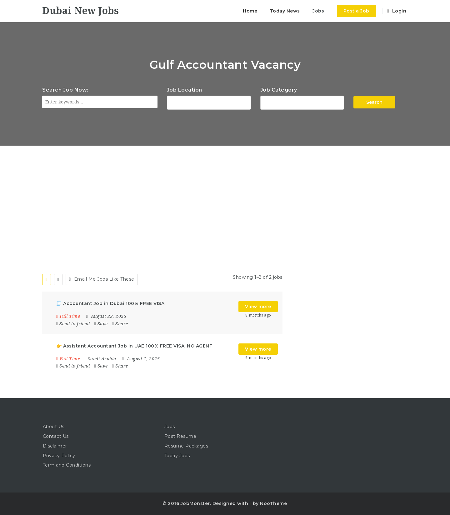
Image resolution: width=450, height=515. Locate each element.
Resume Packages (186, 446)
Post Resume (180, 436)
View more (258, 306)
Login (396, 11)
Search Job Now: (65, 90)
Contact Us (56, 436)
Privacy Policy (59, 455)
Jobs (318, 11)
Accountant (302, 102)
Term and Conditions (67, 465)
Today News (285, 11)
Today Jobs (177, 455)
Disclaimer (55, 446)
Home (250, 11)
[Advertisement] (225, 192)
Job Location (184, 90)
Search (374, 102)
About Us (53, 426)
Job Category (278, 90)
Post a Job (356, 11)
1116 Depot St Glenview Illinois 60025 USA (209, 102)
